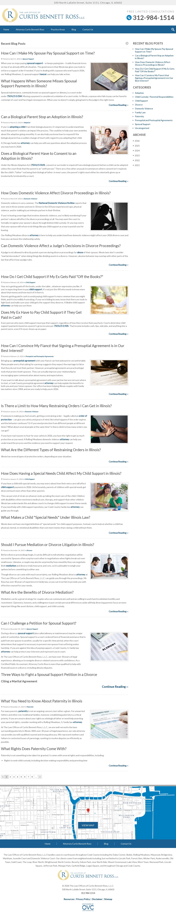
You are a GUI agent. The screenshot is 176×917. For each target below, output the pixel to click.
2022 (136, 160)
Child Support (30, 282)
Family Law (140, 112)
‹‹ (2, 777)
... (36, 777)
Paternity (30, 707)
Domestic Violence (30, 199)
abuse (80, 252)
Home (6, 29)
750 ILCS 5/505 (61, 326)
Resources (69, 899)
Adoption (27, 123)
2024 (136, 150)
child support (35, 289)
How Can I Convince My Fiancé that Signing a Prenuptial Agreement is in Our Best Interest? (154, 78)
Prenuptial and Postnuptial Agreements (40, 356)
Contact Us (87, 29)
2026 (136, 140)
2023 (136, 155)
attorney (25, 143)
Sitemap (108, 899)
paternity (23, 711)
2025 (136, 145)
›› (39, 777)
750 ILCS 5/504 (14, 96)
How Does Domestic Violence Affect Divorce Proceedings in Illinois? (152, 63)
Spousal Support (28, 59)
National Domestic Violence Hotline (56, 203)
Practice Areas (58, 29)
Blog (74, 29)
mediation (11, 565)
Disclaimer (97, 899)
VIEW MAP (88, 825)
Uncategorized (142, 128)
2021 (136, 165)
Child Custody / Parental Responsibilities (154, 96)
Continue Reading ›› (118, 105)
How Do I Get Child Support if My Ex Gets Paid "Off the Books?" (154, 70)
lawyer (43, 74)
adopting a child (17, 127)
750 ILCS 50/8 (37, 165)
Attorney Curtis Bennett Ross (30, 29)
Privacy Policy (83, 899)
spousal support (35, 63)
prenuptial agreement (24, 360)
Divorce (29, 550)
